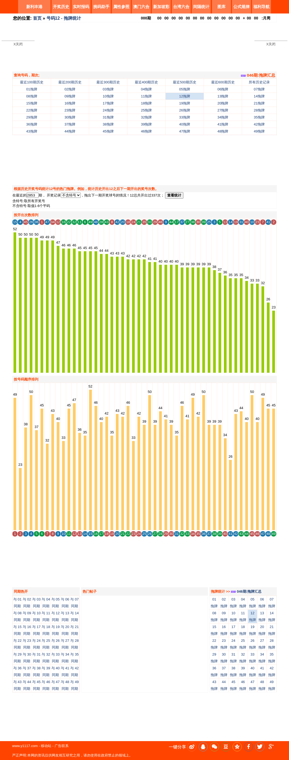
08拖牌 (31, 96)
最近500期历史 (184, 82)
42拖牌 (259, 124)
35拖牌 (259, 117)
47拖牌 (184, 131)
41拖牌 (222, 124)
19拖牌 (184, 103)
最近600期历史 (223, 82)
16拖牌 (70, 103)
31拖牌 (108, 117)
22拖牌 (31, 110)
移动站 (46, 746)
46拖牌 (146, 131)
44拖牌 (70, 131)
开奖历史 (61, 6)
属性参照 (121, 6)
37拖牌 (70, 124)
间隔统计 (201, 6)
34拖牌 (222, 117)
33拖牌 (184, 117)
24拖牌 (108, 110)
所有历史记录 (259, 82)
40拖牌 (184, 124)
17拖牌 (108, 103)
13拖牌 (222, 96)
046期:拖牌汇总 (258, 75)
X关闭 (18, 44)
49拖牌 (259, 131)
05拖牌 (184, 89)
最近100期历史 (31, 82)
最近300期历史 (108, 82)
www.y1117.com (25, 746)
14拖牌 (259, 96)
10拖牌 (108, 96)
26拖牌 (184, 110)
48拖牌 (222, 131)
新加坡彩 (161, 6)
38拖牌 (108, 124)
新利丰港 (34, 6)
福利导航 (261, 6)
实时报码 (81, 6)
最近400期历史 (146, 82)
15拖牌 (31, 103)
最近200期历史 (70, 82)
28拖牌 (259, 110)
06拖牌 (222, 89)
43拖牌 (31, 131)
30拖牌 (70, 117)
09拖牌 (70, 96)
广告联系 (62, 746)
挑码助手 (101, 6)
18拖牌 (146, 103)
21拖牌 (259, 103)
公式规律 (241, 6)
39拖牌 (146, 124)
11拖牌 (146, 96)
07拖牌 (259, 89)
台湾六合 (181, 6)
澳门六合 (141, 6)
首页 (37, 18)
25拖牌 (146, 110)
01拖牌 (31, 89)
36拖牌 (31, 124)
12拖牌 (184, 96)
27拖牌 (222, 110)
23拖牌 (70, 110)
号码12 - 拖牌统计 (63, 18)
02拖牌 (70, 89)
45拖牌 (108, 131)
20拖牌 (222, 103)
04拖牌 (146, 89)
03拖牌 (108, 89)
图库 (221, 6)
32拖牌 (146, 117)
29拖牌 (31, 117)
